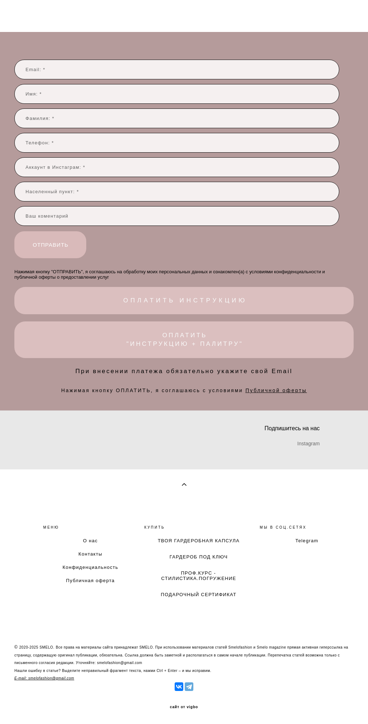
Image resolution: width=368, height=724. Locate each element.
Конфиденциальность (90, 567)
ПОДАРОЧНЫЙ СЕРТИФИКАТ (199, 594)
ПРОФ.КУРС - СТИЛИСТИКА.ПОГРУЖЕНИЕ (198, 575)
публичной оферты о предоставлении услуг (61, 277)
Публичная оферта (90, 580)
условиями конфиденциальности (285, 271)
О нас (90, 540)
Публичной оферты (276, 390)
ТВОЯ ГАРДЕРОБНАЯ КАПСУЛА (199, 540)
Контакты (90, 554)
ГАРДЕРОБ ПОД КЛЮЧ (199, 557)
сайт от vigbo (184, 707)
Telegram (306, 540)
